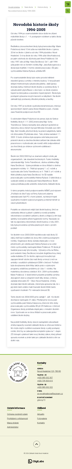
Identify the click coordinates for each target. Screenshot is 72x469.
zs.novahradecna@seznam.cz (50, 393)
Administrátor (12, 427)
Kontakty (41, 423)
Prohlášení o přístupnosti (17, 418)
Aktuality (40, 414)
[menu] (68, 4)
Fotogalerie (42, 418)
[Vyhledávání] (67, 10)
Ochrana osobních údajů (17, 414)
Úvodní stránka (14, 7)
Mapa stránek (13, 423)
